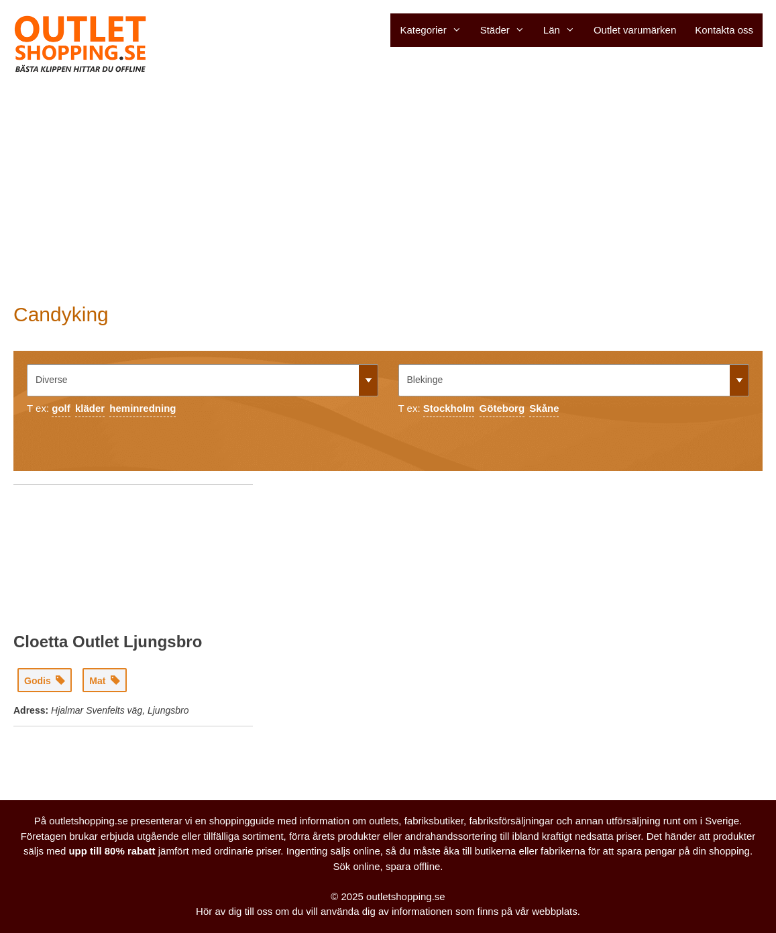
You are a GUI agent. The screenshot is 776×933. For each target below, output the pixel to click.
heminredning (142, 408)
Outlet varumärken (635, 30)
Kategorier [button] (435, 30)
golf (61, 408)
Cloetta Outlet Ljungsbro (107, 642)
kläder (90, 408)
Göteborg (502, 408)
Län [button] (563, 30)
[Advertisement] (388, 188)
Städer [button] (507, 30)
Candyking (61, 314)
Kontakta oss (724, 30)
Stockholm (449, 408)
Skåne (544, 408)
